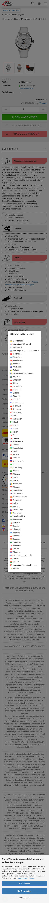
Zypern (14, 568)
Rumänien (15, 513)
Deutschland (16, 341)
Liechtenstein (17, 461)
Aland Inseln (16, 360)
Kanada (14, 445)
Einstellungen (24, 898)
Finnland (15, 396)
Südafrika (15, 542)
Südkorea (15, 545)
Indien (14, 415)
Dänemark (16, 389)
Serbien (14, 526)
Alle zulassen (24, 883)
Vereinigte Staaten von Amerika (24, 350)
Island (14, 425)
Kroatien (15, 454)
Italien (14, 432)
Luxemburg (16, 467)
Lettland (15, 458)
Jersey (14, 438)
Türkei (14, 558)
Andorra (15, 363)
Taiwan (14, 549)
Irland (14, 422)
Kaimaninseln (17, 441)
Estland (14, 393)
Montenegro (16, 490)
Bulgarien (15, 380)
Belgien (14, 370)
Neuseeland (16, 493)
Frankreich (16, 347)
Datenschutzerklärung (26, 878)
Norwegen (15, 500)
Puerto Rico (16, 510)
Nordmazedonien (18, 497)
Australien (15, 367)
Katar (13, 451)
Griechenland (17, 402)
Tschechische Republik (21, 555)
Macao (14, 471)
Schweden (16, 519)
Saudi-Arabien (17, 516)
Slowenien (16, 536)
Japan (14, 435)
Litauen (14, 464)
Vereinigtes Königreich (20, 344)
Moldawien (16, 484)
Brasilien (15, 376)
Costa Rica (16, 386)
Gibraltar (15, 399)
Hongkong (15, 412)
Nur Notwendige (24, 891)
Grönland (15, 406)
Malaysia (15, 474)
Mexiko (14, 480)
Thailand (15, 552)
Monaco (15, 487)
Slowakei (15, 532)
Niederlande (16, 357)
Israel (14, 428)
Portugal (15, 506)
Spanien (15, 539)
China (14, 383)
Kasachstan (16, 448)
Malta (14, 477)
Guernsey (15, 409)
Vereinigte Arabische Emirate (23, 565)
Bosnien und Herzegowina (22, 373)
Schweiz (15, 523)
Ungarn (14, 562)
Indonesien (16, 419)
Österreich (16, 354)
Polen (14, 503)
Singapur (15, 529)
